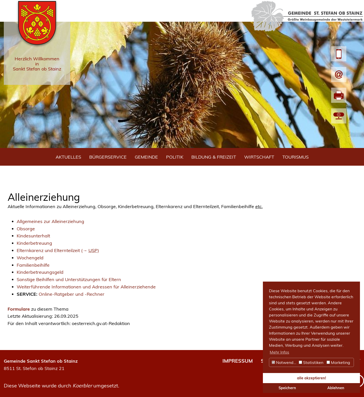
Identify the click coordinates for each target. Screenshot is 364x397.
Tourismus (295, 157)
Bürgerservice (108, 157)
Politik (174, 157)
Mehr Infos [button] (279, 352)
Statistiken (311, 362)
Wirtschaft (259, 157)
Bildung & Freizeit (213, 157)
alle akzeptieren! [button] (311, 378)
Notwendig (284, 362)
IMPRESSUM (237, 361)
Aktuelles (68, 157)
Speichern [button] (287, 388)
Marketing (338, 362)
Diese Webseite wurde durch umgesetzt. (61, 385)
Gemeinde (146, 157)
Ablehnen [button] (335, 388)
